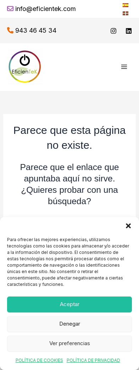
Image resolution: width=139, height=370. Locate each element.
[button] (128, 225)
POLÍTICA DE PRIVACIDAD (93, 360)
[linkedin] (129, 31)
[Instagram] (113, 31)
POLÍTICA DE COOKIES (39, 360)
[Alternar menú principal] (124, 67)
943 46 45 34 (35, 30)
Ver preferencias (69, 343)
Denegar (69, 323)
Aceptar (69, 304)
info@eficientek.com (45, 8)
